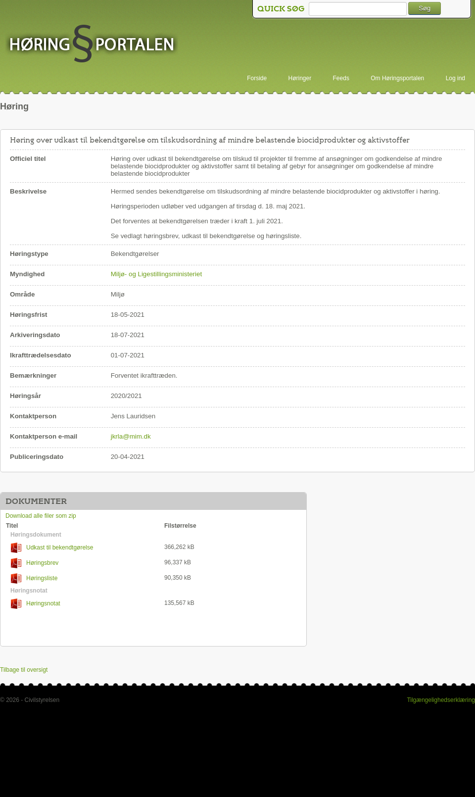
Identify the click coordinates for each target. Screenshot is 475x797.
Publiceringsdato (36, 456)
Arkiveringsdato (35, 335)
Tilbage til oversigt (24, 669)
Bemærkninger (33, 375)
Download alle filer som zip (40, 515)
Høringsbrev (34, 563)
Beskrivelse (28, 191)
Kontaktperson (33, 416)
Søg (424, 8)
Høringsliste (34, 578)
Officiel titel (28, 158)
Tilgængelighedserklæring (441, 700)
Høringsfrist (29, 314)
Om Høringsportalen (397, 78)
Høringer (300, 78)
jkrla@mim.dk (131, 436)
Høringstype (29, 253)
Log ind (455, 78)
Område (22, 294)
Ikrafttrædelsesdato (40, 355)
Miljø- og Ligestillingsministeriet (156, 274)
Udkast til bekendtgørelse (52, 548)
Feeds (341, 78)
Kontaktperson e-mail (43, 436)
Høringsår (25, 395)
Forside (257, 78)
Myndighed (27, 274)
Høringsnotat (35, 603)
